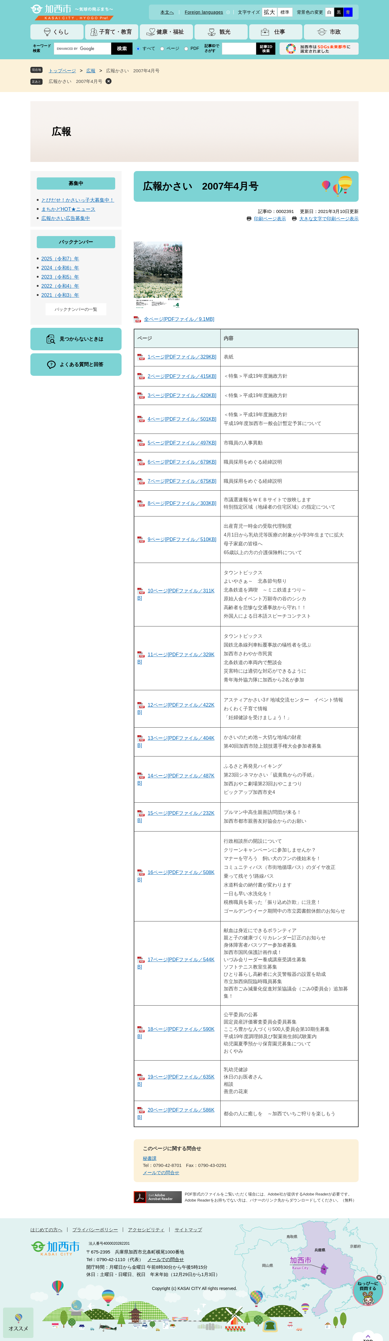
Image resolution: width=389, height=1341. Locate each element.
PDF (195, 48)
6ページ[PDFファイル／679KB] (182, 462)
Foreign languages (204, 12)
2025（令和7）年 (60, 258)
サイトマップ (188, 1229)
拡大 (269, 12)
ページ (173, 48)
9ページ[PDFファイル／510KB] (182, 539)
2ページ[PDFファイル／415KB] (182, 376)
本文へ (167, 12)
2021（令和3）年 (60, 295)
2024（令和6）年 (60, 267)
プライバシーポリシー (95, 1229)
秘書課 (150, 1158)
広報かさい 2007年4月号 (75, 81)
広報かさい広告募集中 (65, 218)
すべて (149, 48)
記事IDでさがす (212, 48)
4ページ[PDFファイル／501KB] (182, 419)
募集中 (76, 183)
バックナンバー (76, 242)
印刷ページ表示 (270, 218)
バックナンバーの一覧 (76, 309)
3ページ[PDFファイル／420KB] (182, 395)
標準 (285, 12)
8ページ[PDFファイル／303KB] (182, 503)
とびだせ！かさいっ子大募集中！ (77, 200)
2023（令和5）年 (60, 277)
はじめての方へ (46, 1229)
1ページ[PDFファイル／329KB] (182, 356)
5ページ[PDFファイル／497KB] (182, 442)
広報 (90, 70)
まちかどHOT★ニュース (68, 209)
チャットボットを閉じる (379, 1277)
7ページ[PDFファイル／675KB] (182, 481)
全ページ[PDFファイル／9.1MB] (179, 319)
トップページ (62, 70)
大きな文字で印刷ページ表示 (329, 218)
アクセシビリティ (146, 1229)
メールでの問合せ (161, 1172)
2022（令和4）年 (60, 286)
